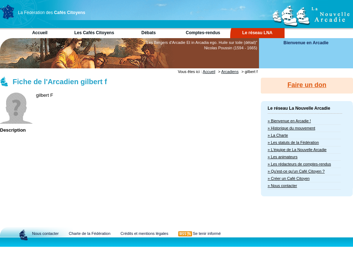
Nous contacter (45, 233)
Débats (148, 32)
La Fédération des (51, 12)
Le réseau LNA (257, 32)
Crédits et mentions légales (145, 233)
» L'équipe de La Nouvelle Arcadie (297, 149)
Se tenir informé (207, 233)
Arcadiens (229, 71)
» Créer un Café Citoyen (288, 178)
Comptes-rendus (203, 32)
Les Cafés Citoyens (94, 32)
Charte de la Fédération (90, 233)
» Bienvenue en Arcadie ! (289, 121)
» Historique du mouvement (291, 128)
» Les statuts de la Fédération (293, 142)
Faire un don (306, 84)
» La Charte (278, 135)
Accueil (40, 32)
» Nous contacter (282, 185)
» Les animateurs (283, 157)
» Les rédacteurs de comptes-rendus (299, 164)
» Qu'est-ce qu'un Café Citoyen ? (296, 171)
